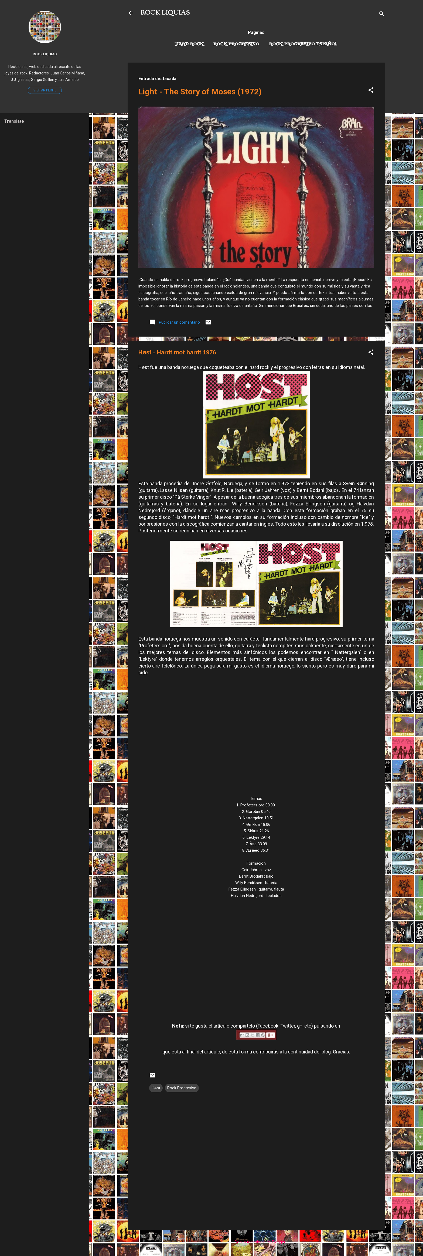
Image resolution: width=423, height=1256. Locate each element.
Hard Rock (189, 44)
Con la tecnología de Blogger (256, 1242)
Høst (156, 1088)
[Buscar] (381, 14)
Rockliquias (45, 54)
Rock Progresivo (236, 44)
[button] (371, 91)
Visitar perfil (44, 90)
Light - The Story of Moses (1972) (200, 91)
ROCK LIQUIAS (165, 13)
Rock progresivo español (303, 44)
